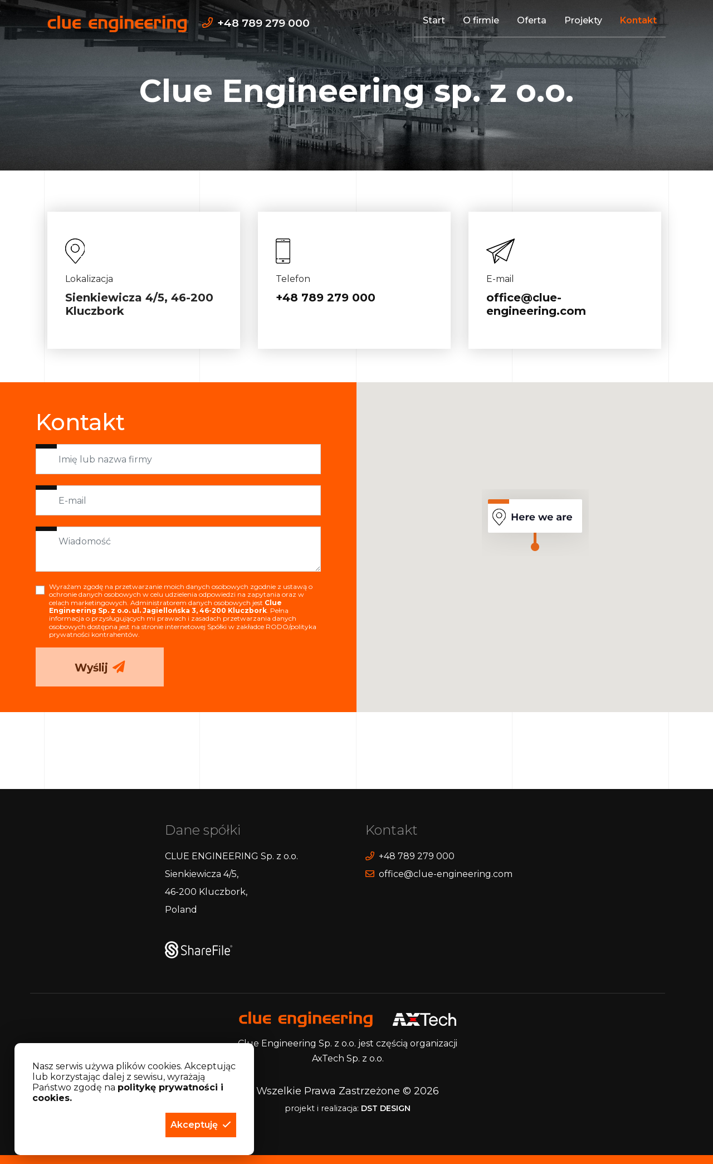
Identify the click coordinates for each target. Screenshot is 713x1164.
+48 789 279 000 (325, 298)
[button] (200, 1125)
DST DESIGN (386, 1108)
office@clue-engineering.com (536, 304)
